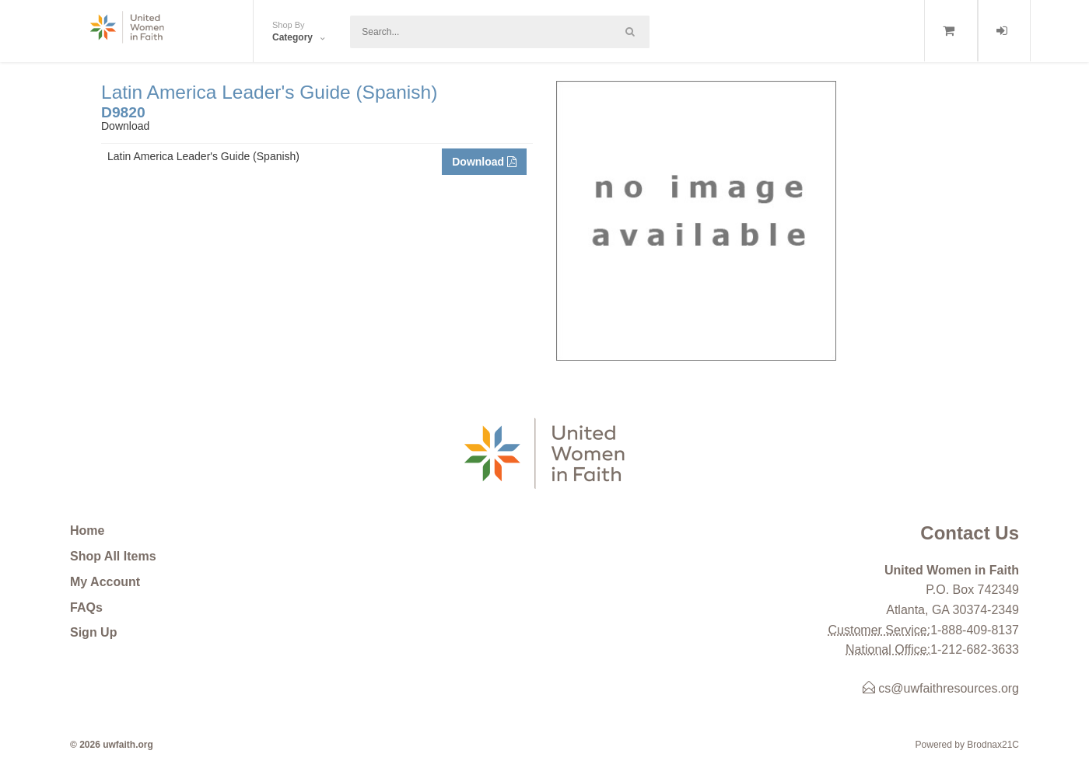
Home (87, 530)
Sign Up (93, 632)
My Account (105, 581)
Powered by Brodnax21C (967, 744)
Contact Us (969, 532)
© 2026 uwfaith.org (111, 744)
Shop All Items (113, 556)
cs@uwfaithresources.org (941, 688)
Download (484, 161)
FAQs (86, 607)
